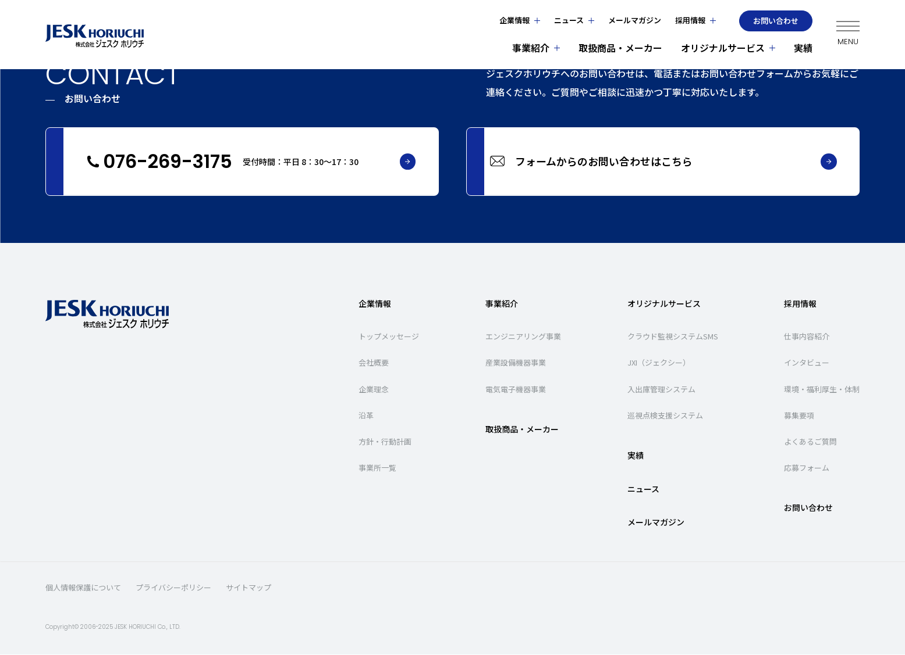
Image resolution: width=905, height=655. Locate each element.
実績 (803, 48)
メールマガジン (635, 20)
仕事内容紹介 (806, 337)
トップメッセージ (389, 337)
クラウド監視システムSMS (672, 337)
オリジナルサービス (723, 48)
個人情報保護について (83, 589)
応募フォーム (806, 468)
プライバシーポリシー (173, 589)
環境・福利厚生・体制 (822, 389)
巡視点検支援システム (665, 415)
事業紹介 (531, 48)
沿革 (366, 415)
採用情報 (691, 20)
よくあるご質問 (810, 442)
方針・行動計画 (385, 442)
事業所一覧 (377, 468)
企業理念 (374, 389)
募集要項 (799, 415)
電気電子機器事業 (515, 389)
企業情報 (515, 20)
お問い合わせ (776, 20)
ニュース (569, 20)
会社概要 (374, 363)
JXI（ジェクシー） (658, 363)
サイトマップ (248, 589)
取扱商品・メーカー (621, 48)
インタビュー (806, 363)
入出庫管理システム (661, 389)
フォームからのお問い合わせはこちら (685, 162)
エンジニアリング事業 (523, 337)
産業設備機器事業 (515, 363)
